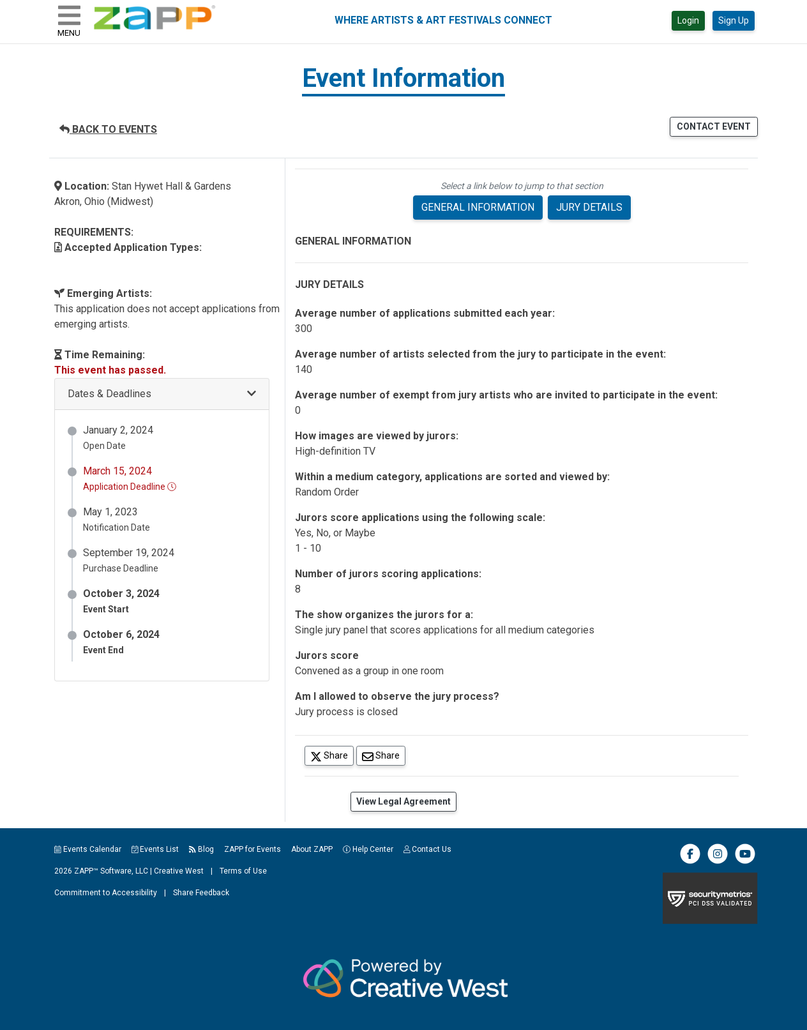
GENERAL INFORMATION (477, 207)
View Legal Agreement (403, 801)
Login (688, 20)
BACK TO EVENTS (108, 129)
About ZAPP (312, 849)
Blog (201, 849)
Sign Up (733, 20)
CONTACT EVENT (714, 126)
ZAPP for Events (252, 849)
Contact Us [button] (428, 849)
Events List (155, 849)
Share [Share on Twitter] (332, 755)
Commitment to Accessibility (105, 892)
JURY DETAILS (589, 207)
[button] (162, 394)
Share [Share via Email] (383, 755)
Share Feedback (201, 892)
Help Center (368, 849)
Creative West (179, 871)
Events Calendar (87, 849)
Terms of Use (243, 871)
